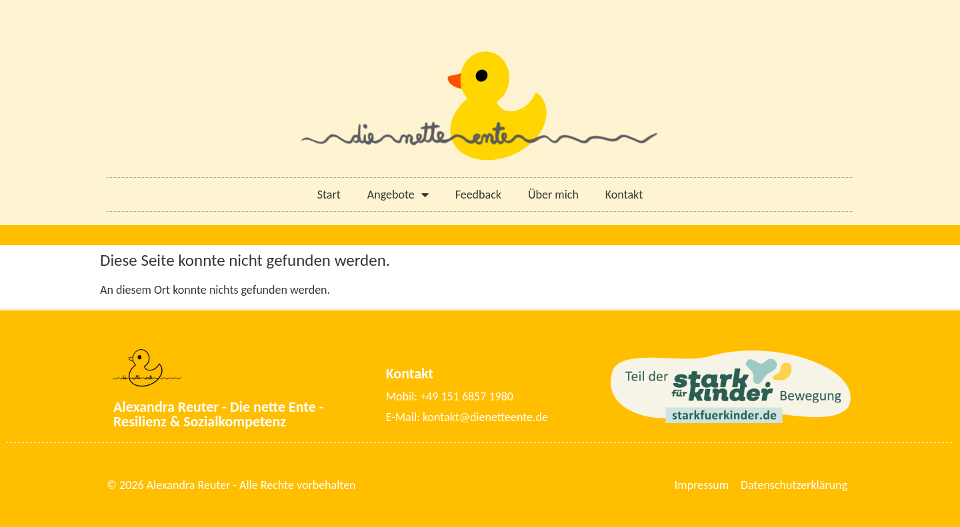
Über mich (553, 194)
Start (329, 194)
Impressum (702, 485)
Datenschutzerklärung (794, 485)
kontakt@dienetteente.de (485, 417)
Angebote (398, 194)
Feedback (478, 194)
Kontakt (624, 194)
